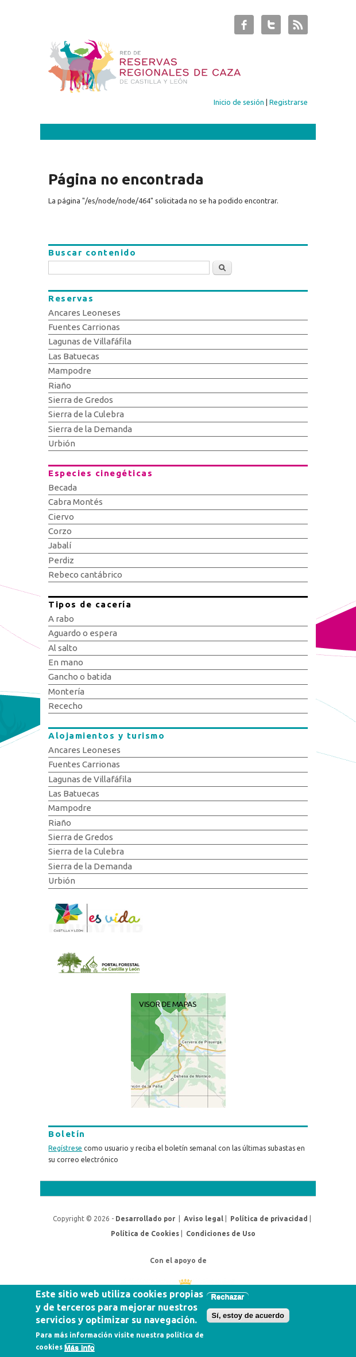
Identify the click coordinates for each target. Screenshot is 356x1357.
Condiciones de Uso (221, 1233)
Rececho (65, 706)
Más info (79, 1352)
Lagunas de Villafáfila (89, 341)
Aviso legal (203, 1218)
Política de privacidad (269, 1218)
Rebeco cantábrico (85, 574)
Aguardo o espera (82, 633)
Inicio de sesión (239, 102)
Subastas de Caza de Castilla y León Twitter (271, 27)
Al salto (63, 648)
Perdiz (61, 560)
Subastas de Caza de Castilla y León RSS (298, 27)
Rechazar (228, 1301)
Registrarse (288, 102)
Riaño (59, 385)
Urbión (61, 443)
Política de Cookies (145, 1233)
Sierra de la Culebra (86, 414)
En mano (65, 662)
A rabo (61, 618)
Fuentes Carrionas (84, 327)
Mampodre (69, 370)
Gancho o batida (79, 676)
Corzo (60, 531)
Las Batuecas (73, 356)
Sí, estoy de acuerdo (248, 1320)
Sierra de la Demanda (90, 429)
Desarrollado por (145, 1218)
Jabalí (59, 545)
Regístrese (65, 1148)
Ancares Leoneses (84, 312)
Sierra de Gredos (80, 400)
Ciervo (61, 516)
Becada (62, 487)
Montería (66, 691)
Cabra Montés (75, 502)
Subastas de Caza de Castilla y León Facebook (244, 27)
